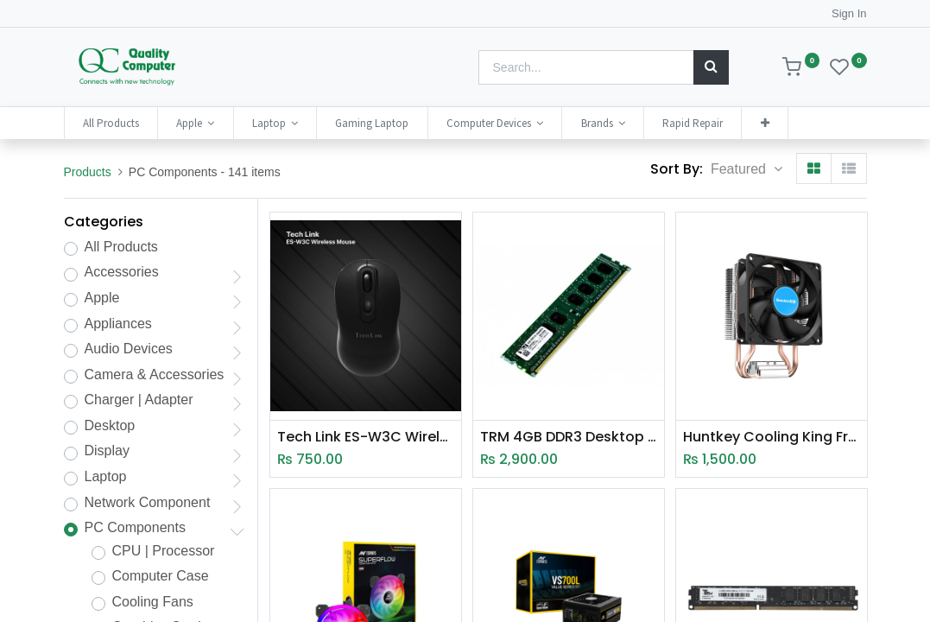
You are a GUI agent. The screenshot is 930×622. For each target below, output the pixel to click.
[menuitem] (111, 123)
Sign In (849, 13)
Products (87, 172)
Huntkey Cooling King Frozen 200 (771, 437)
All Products (121, 246)
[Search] (711, 67)
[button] (764, 123)
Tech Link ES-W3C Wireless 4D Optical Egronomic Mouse (365, 437)
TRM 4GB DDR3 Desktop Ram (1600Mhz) (568, 437)
